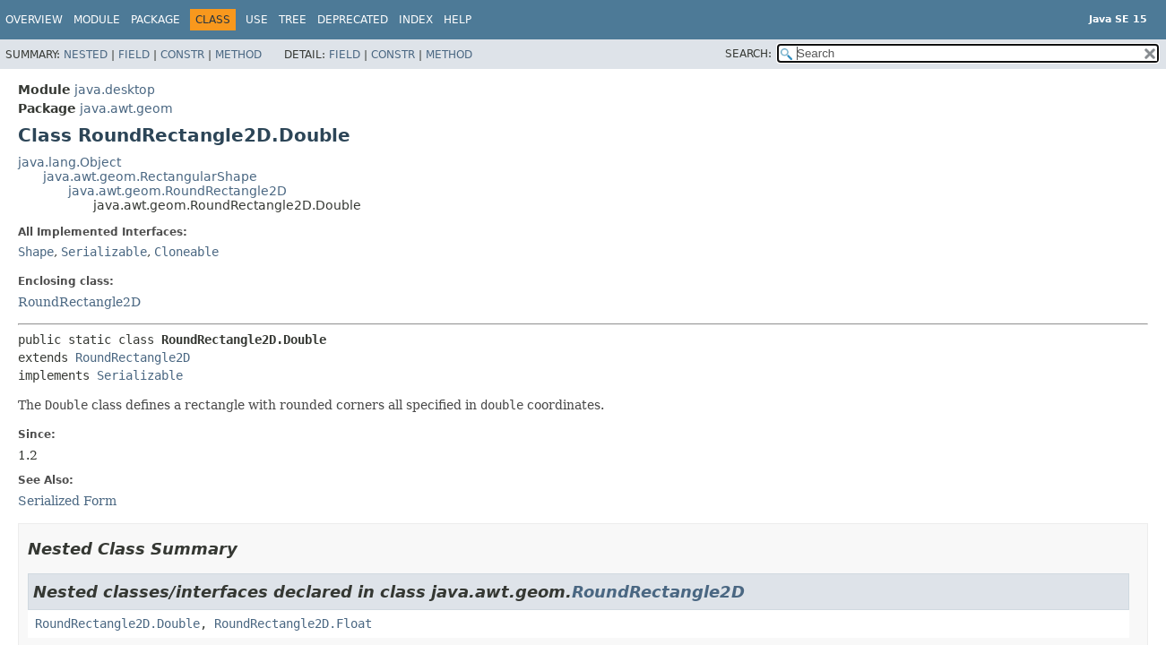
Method (238, 54)
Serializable (104, 252)
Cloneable (186, 252)
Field (134, 54)
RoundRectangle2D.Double (117, 623)
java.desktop (114, 89)
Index (416, 19)
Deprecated (352, 19)
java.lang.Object (69, 162)
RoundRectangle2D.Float (293, 623)
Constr (182, 54)
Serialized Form (67, 501)
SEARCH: (748, 53)
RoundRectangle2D (79, 302)
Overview (34, 19)
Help (457, 19)
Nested (86, 54)
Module (96, 19)
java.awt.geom (126, 108)
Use (257, 19)
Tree (293, 19)
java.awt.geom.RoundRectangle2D (177, 191)
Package (155, 19)
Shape (36, 252)
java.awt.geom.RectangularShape (150, 176)
